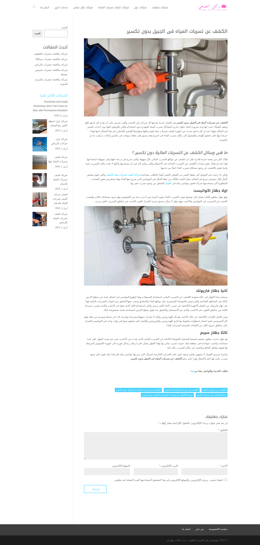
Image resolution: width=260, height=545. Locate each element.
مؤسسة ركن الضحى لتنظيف (203, 540)
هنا (192, 371)
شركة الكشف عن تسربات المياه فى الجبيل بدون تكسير (167, 395)
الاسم (224, 465)
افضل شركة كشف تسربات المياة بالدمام (60, 198)
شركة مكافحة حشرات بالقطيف (51, 53)
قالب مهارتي (173, 540)
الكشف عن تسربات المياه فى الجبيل (181, 390)
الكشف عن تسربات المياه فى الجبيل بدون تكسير (138, 390)
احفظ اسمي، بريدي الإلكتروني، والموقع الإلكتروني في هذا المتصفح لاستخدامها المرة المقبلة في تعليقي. (168, 479)
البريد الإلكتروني (168, 465)
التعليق (223, 430)
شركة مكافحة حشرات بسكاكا (52, 59)
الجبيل (168, 183)
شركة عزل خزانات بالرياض (59, 141)
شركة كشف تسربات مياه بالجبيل (123, 174)
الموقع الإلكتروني (121, 465)
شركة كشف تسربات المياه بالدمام (60, 179)
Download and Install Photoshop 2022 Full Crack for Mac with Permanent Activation (50, 106)
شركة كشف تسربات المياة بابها (58, 159)
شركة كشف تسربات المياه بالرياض (60, 218)
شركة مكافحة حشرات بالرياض (51, 64)
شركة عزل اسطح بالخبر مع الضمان (58, 123)
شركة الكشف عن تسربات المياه (211, 395)
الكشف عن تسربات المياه (214, 390)
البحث (64, 27)
